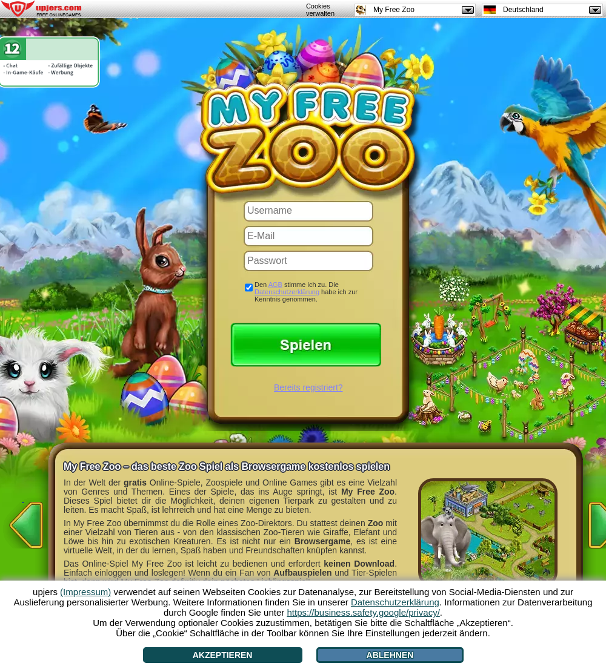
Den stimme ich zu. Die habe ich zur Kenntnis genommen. (306, 292)
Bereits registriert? (308, 387)
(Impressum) (85, 592)
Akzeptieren (223, 655)
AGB (275, 284)
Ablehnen (390, 655)
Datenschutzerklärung (287, 291)
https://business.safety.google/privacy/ (363, 612)
